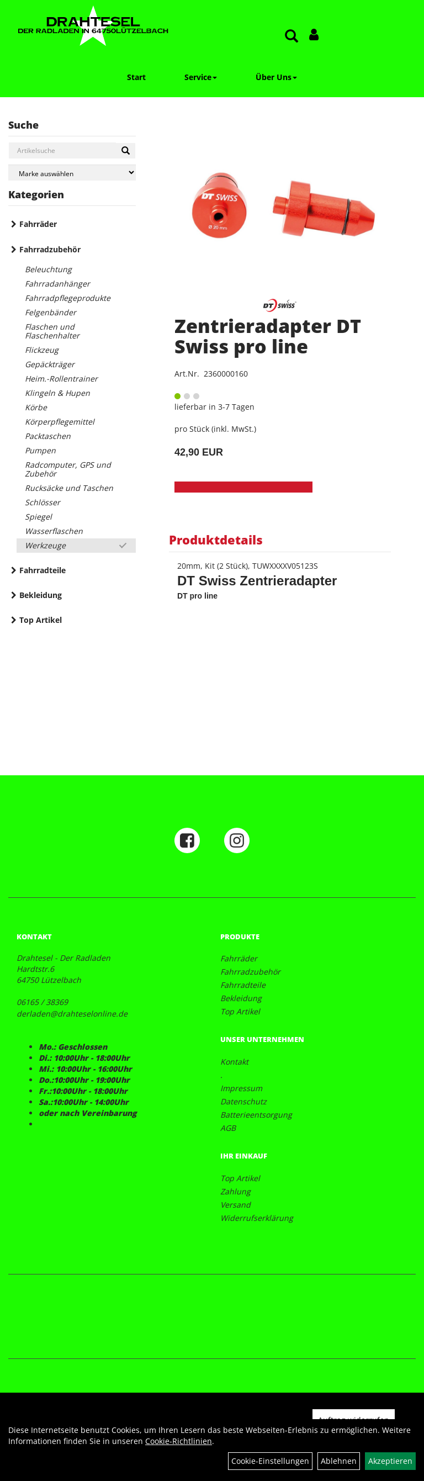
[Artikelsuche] (291, 37)
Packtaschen (48, 436)
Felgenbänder (50, 312)
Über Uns (276, 77)
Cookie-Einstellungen (270, 1461)
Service (200, 77)
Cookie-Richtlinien (178, 1441)
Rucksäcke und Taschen (69, 488)
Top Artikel (40, 620)
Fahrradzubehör (50, 249)
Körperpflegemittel (59, 421)
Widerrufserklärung (256, 1218)
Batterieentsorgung (256, 1114)
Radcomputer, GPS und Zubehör (68, 469)
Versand (235, 1204)
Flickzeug (42, 350)
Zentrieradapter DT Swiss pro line (267, 336)
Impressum (241, 1088)
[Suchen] (125, 150)
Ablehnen (339, 1461)
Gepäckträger (50, 364)
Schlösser (42, 502)
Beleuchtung (48, 269)
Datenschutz (243, 1101)
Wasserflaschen (54, 531)
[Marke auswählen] (72, 173)
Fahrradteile (42, 570)
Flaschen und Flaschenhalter (52, 331)
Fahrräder (38, 224)
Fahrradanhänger (57, 283)
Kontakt (234, 1061)
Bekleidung (40, 595)
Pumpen (40, 450)
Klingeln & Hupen (57, 393)
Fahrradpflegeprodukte (67, 298)
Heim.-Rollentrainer (61, 378)
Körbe (36, 407)
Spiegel (38, 516)
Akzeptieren (390, 1461)
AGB (228, 1128)
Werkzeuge (45, 545)
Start (136, 77)
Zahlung (235, 1191)
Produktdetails (216, 539)
